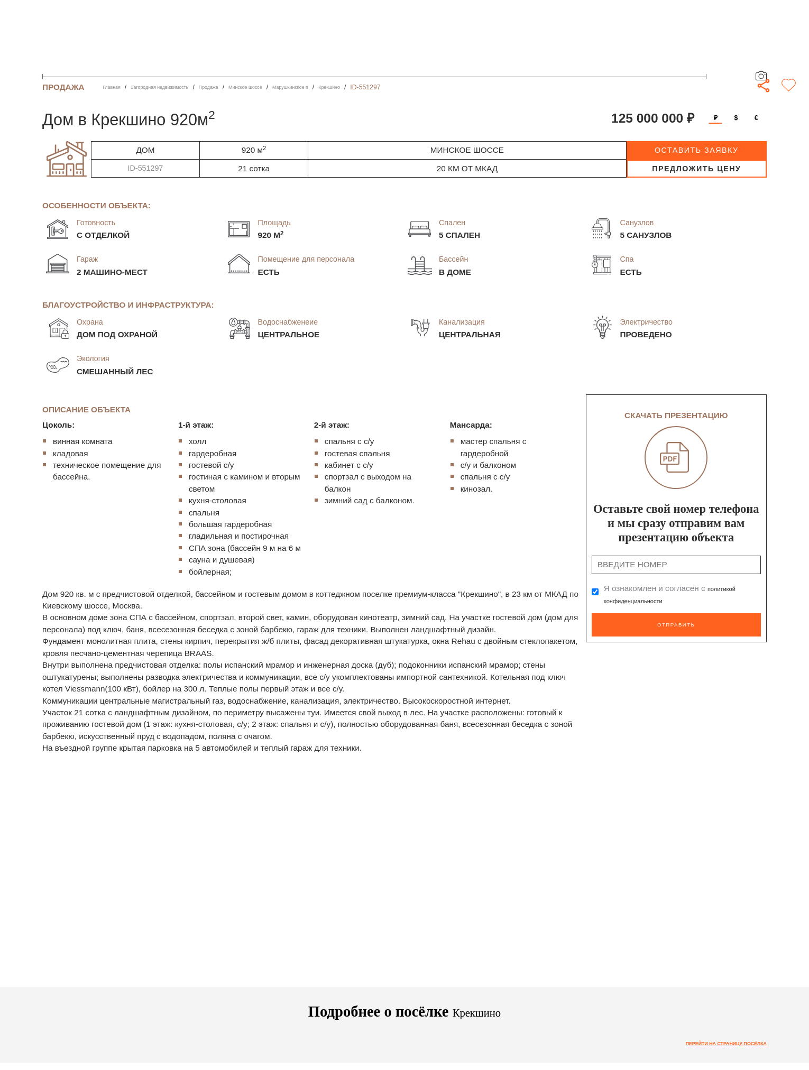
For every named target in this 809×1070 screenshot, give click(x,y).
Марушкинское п (347, 87)
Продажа (241, 87)
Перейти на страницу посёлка (710, 1044)
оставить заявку (697, 150)
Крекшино (397, 87)
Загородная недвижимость (177, 87)
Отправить (676, 622)
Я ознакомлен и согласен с (675, 594)
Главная (115, 87)
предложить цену (696, 168)
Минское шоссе (288, 87)
